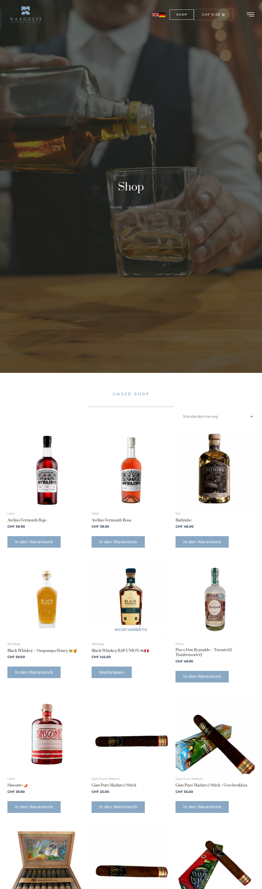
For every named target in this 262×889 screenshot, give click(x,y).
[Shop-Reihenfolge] (217, 417)
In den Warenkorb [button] (34, 542)
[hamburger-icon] (251, 14)
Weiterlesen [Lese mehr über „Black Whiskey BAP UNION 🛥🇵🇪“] (111, 672)
